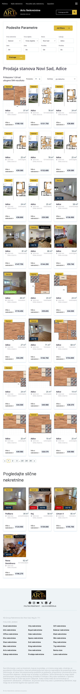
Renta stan (57, 649)
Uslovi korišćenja (49, 605)
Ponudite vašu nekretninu (35, 4)
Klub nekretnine (59, 633)
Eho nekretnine (9, 637)
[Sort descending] (39, 78)
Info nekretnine (9, 629)
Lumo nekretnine (60, 653)
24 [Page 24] (26, 460)
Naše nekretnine (16, 4)
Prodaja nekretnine (36, 653)
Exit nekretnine (34, 641)
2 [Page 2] (12, 460)
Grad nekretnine (10, 625)
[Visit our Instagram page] (34, 602)
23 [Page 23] (22, 460)
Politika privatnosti (32, 605)
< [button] (4, 460)
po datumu (60, 78)
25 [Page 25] (31, 460)
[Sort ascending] (36, 78)
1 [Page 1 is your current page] (8, 460)
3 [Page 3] (16, 460)
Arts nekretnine (9, 649)
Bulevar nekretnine (61, 629)
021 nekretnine (59, 625)
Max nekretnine (9, 645)
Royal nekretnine (35, 629)
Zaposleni (50, 4)
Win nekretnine (59, 637)
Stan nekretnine (10, 641)
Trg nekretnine (59, 645)
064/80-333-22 (25, 14)
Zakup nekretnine (10, 653)
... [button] (19, 460)
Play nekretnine (59, 641)
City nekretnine (34, 625)
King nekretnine (34, 645)
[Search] (74, 12)
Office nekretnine (10, 633)
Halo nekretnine (34, 633)
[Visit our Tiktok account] (50, 602)
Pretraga (15, 56)
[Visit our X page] (42, 602)
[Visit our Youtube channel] (38, 602)
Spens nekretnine (35, 637)
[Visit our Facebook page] (30, 602)
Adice (62, 40)
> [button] (34, 460)
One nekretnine (34, 649)
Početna (5, 4)
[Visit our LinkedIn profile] (46, 602)
